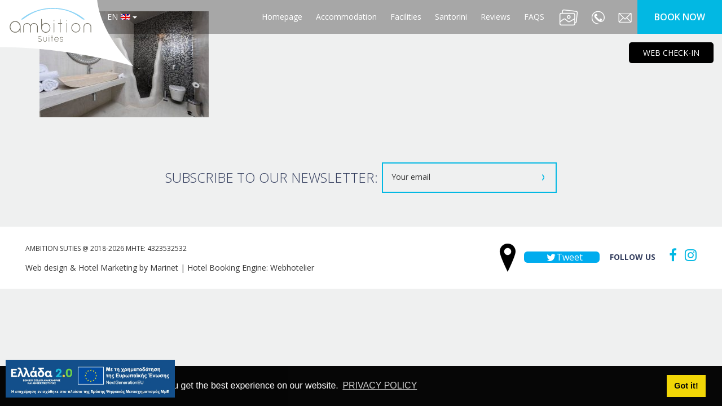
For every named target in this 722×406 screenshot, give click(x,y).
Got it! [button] (686, 385)
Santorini (451, 16)
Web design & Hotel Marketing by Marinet (101, 267)
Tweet (562, 257)
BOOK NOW (679, 17)
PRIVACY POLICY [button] (379, 385)
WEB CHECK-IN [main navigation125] (671, 52)
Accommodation (346, 16)
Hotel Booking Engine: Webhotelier (250, 267)
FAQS (534, 16)
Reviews (495, 16)
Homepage (282, 16)
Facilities (405, 16)
